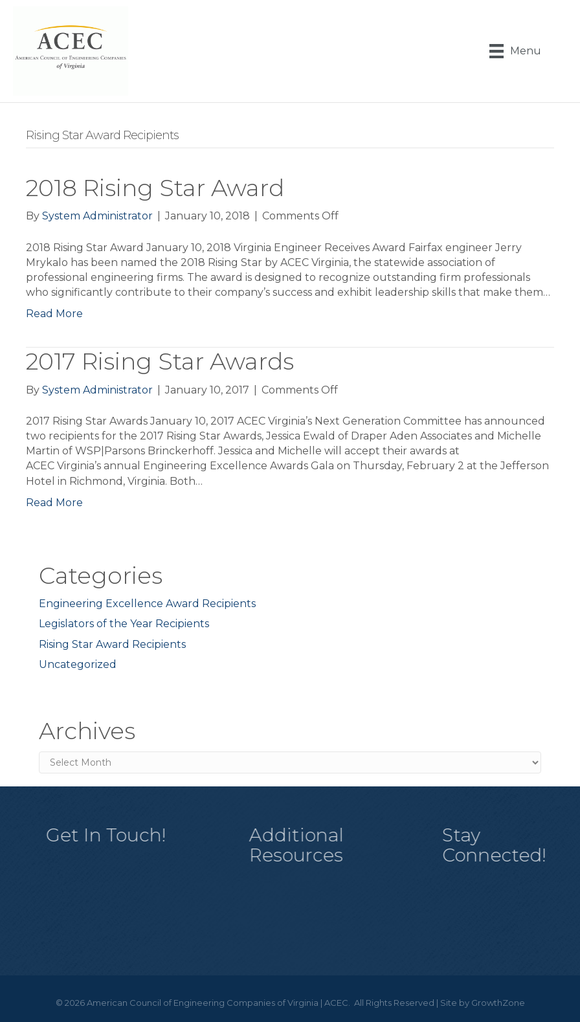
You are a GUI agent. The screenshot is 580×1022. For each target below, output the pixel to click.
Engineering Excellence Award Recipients (147, 603)
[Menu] (515, 51)
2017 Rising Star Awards (160, 361)
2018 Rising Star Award (155, 187)
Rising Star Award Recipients (112, 644)
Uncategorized (78, 664)
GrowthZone (498, 1002)
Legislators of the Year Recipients (124, 623)
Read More (54, 313)
